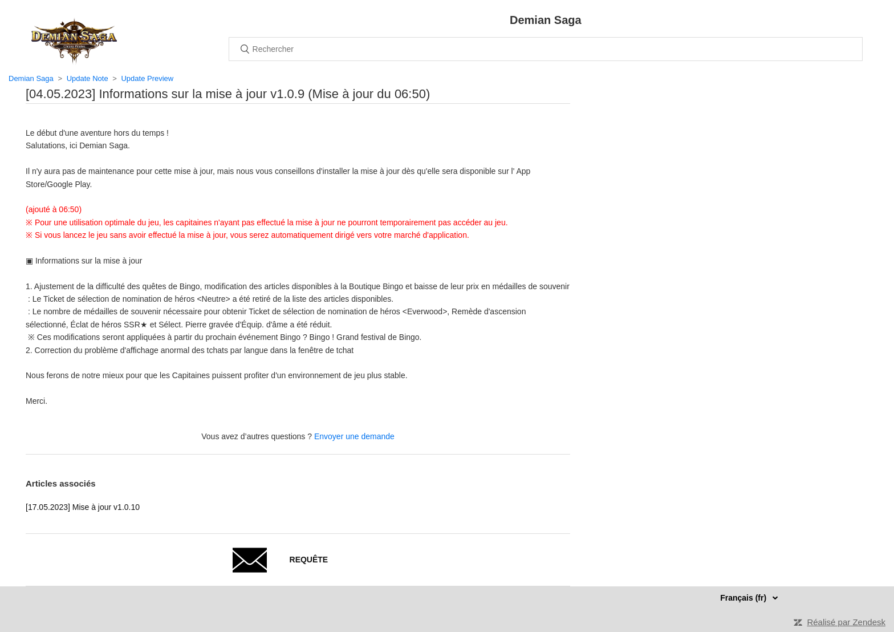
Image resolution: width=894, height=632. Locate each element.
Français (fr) (744, 597)
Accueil (74, 41)
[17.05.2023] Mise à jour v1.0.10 (83, 507)
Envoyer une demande (354, 436)
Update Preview (147, 78)
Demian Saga (31, 78)
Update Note (87, 78)
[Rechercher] (545, 49)
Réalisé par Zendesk (846, 622)
